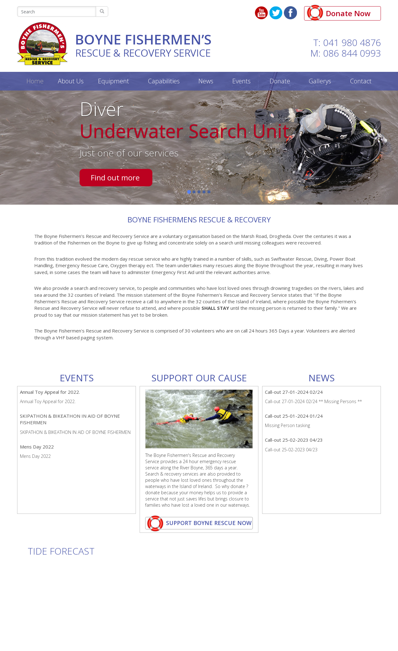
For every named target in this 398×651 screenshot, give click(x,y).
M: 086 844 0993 (345, 53)
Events (241, 81)
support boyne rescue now (199, 523)
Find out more (115, 177)
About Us (71, 81)
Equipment (113, 81)
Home (35, 81)
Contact (361, 81)
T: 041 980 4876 (347, 42)
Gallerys (320, 81)
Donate (280, 81)
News (205, 81)
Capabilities (164, 81)
